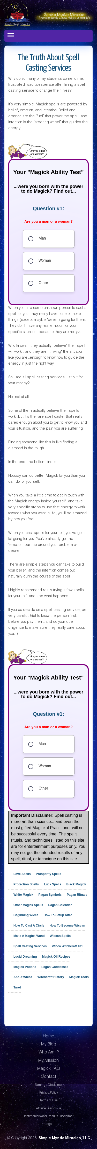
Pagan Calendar (60, 905)
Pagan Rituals (77, 895)
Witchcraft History (50, 977)
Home (48, 1037)
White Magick (23, 895)
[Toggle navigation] (10, 35)
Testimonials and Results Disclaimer (48, 1116)
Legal (49, 1124)
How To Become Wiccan (67, 925)
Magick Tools (79, 977)
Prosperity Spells (48, 874)
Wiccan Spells (60, 936)
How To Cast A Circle (28, 925)
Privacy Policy (48, 1092)
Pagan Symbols (50, 895)
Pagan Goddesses (54, 967)
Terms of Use (48, 1100)
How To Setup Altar (57, 915)
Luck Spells (52, 884)
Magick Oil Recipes (56, 956)
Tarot (17, 987)
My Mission (48, 1061)
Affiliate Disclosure (48, 1108)
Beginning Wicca (26, 915)
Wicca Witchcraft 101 (67, 946)
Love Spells (22, 874)
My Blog (48, 1045)
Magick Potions (24, 967)
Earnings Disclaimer (49, 1085)
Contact (48, 1077)
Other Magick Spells (28, 905)
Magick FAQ (48, 1069)
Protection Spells (26, 884)
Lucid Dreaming (25, 956)
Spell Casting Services (30, 946)
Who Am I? (49, 1053)
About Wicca (22, 977)
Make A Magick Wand (29, 936)
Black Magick (76, 884)
